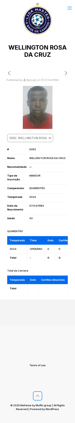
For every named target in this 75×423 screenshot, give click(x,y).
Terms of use (37, 365)
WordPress (52, 409)
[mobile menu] (69, 8)
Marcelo (31, 79)
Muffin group (43, 405)
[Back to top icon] (37, 395)
